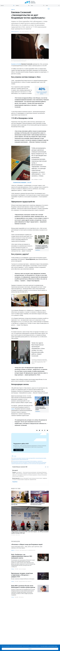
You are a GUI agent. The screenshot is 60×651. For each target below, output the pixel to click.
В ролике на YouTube (16, 64)
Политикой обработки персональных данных (48, 646)
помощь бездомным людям (40, 458)
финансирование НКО (24, 459)
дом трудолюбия (32, 458)
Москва (14, 456)
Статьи (12, 581)
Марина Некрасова (15, 31)
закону (12, 408)
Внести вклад (18, 449)
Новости (13, 9)
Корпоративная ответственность (25, 581)
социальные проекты (15, 459)
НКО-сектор (22, 31)
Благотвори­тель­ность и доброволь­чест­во (27, 550)
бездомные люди (24, 458)
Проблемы (26, 31)
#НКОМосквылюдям (17, 458)
